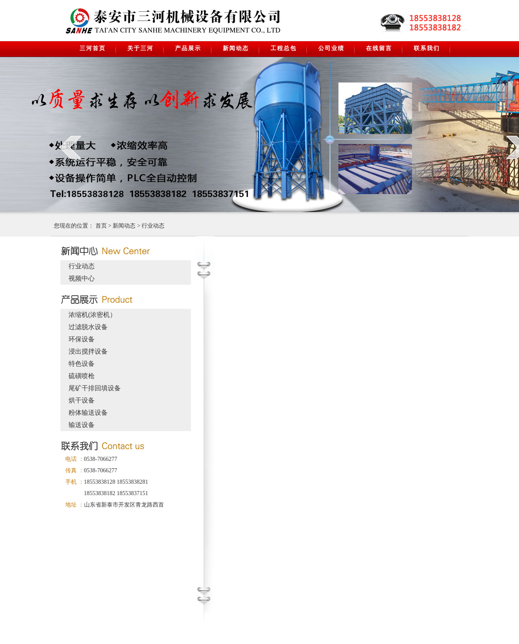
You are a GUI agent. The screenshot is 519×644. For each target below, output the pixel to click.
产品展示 (188, 48)
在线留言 (379, 48)
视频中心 (82, 278)
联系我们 (427, 48)
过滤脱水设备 (88, 326)
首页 (101, 226)
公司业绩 (331, 48)
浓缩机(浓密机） (92, 314)
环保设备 (82, 339)
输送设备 (82, 424)
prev (70, 147)
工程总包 (284, 48)
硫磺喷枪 (82, 375)
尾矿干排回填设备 (95, 388)
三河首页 (93, 48)
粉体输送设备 (88, 412)
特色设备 (82, 363)
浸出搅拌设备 (88, 351)
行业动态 (153, 226)
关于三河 (140, 48)
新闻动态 (236, 48)
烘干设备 (82, 400)
